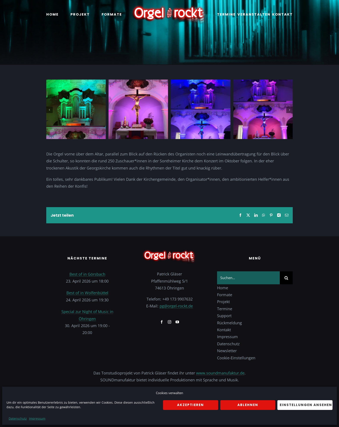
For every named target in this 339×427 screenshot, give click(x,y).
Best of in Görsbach (87, 274)
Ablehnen (247, 405)
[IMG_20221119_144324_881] (138, 82)
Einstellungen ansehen (306, 405)
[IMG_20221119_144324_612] (76, 82)
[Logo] (169, 6)
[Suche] (286, 277)
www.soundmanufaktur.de (220, 373)
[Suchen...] (248, 277)
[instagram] (169, 322)
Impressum (37, 418)
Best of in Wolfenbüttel (87, 292)
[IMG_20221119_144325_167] (200, 82)
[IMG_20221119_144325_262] (263, 82)
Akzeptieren (190, 405)
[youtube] (177, 322)
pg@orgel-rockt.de (176, 306)
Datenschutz (18, 418)
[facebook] (161, 322)
